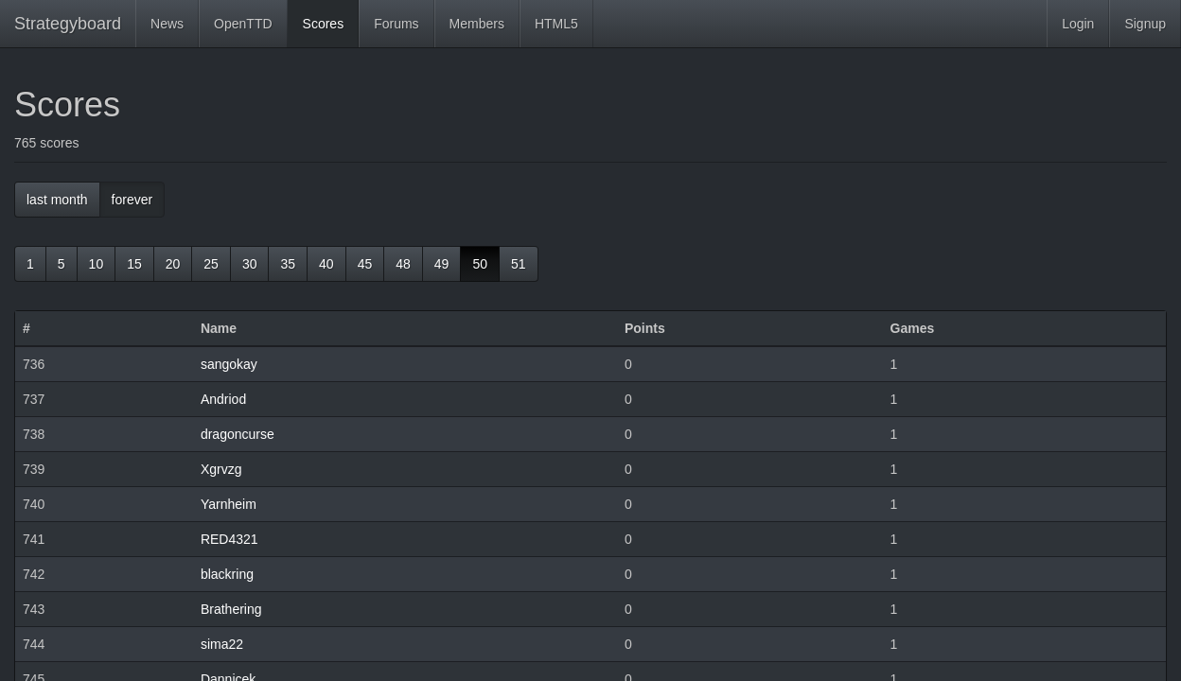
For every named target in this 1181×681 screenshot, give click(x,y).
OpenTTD (243, 23)
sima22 (222, 644)
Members (476, 23)
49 (441, 263)
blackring (227, 574)
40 (326, 263)
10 (96, 263)
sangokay (229, 364)
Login (1078, 23)
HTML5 (556, 23)
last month (57, 199)
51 (518, 263)
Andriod (223, 399)
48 (403, 263)
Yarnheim (228, 504)
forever (132, 199)
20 (173, 263)
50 (479, 263)
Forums (396, 23)
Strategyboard (67, 23)
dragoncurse (237, 434)
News (167, 23)
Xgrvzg (221, 469)
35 (287, 263)
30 (249, 263)
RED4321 (229, 539)
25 (211, 263)
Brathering (231, 609)
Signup (1145, 23)
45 (365, 263)
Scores (323, 23)
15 (134, 263)
